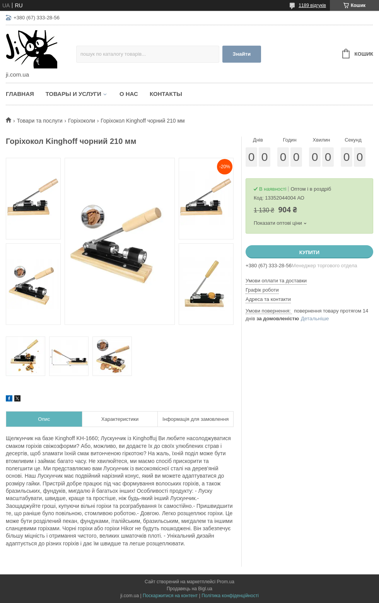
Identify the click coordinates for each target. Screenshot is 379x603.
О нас (129, 94)
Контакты (166, 94)
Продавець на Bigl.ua (189, 588)
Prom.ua (225, 581)
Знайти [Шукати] (242, 54)
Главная (20, 94)
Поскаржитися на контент (170, 595)
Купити (309, 252)
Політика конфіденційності (230, 595)
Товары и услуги (73, 94)
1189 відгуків (312, 5)
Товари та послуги (39, 121)
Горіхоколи (81, 121)
